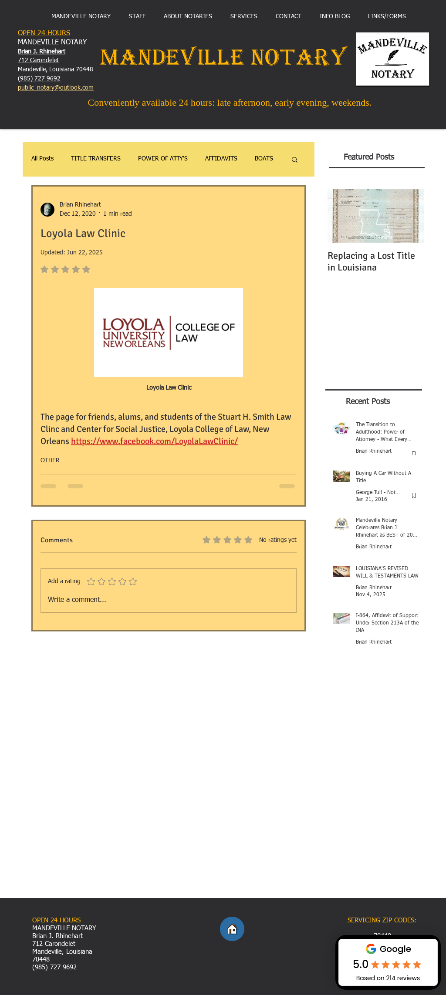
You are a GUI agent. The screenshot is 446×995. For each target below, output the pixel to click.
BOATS (264, 159)
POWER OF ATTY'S (163, 159)
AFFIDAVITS (221, 159)
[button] (295, 159)
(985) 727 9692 (39, 79)
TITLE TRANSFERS (96, 159)
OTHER (50, 460)
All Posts (42, 159)
